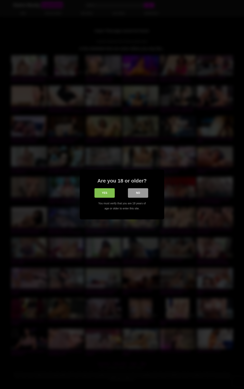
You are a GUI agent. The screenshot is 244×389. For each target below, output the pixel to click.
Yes (104, 192)
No (138, 192)
